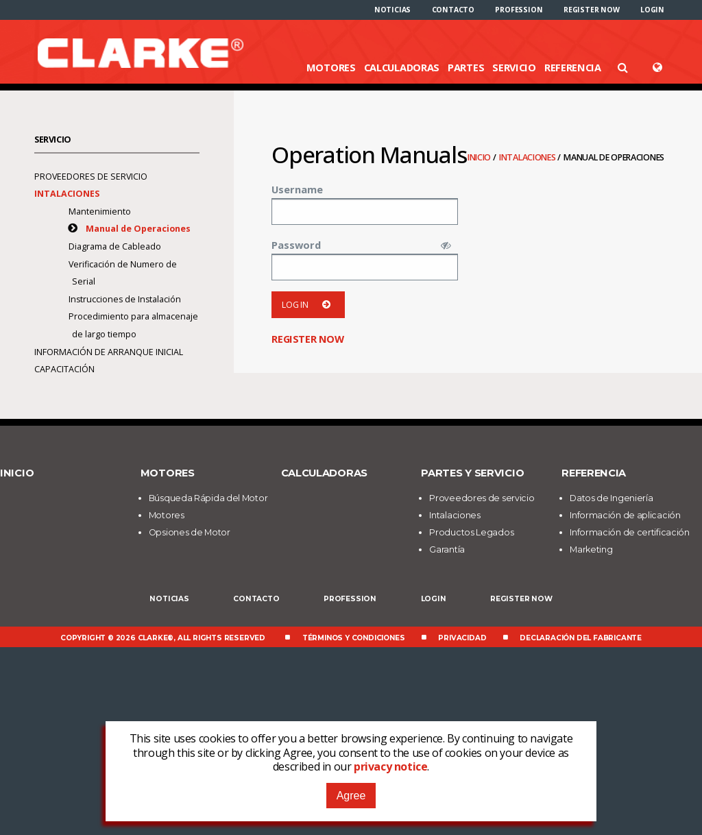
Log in (308, 304)
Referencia (572, 67)
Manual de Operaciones (138, 228)
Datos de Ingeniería (611, 498)
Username (297, 189)
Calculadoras (401, 67)
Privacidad (462, 637)
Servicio (514, 67)
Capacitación (64, 369)
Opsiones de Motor (189, 532)
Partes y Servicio (472, 473)
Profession (518, 9)
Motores (331, 67)
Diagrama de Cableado (116, 246)
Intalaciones (528, 157)
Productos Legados (471, 532)
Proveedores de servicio (90, 176)
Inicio (480, 157)
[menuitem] (392, 9)
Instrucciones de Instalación (125, 299)
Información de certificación (630, 532)
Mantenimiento (100, 211)
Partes (466, 67)
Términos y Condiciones (353, 637)
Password (296, 245)
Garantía (447, 549)
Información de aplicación (625, 515)
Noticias (392, 9)
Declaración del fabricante (581, 637)
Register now (592, 9)
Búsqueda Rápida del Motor (208, 498)
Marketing (591, 549)
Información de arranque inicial (108, 352)
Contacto (453, 9)
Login (652, 9)
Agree (351, 795)
